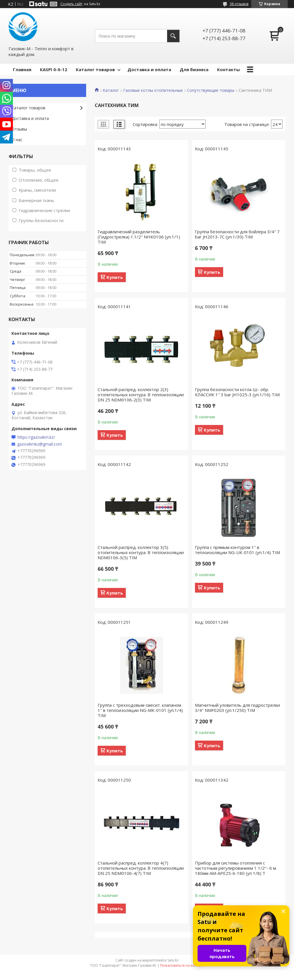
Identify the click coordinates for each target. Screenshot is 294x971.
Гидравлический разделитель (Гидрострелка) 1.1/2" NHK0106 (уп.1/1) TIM (139, 236)
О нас (16, 139)
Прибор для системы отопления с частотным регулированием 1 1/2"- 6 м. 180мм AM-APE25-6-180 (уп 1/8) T (236, 868)
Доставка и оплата (149, 69)
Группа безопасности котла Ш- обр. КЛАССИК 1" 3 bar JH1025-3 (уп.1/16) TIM (237, 392)
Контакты (228, 69)
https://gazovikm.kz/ (36, 437)
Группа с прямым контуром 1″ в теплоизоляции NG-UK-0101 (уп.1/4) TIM (237, 550)
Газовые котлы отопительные (153, 90)
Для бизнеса (194, 69)
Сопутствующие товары (210, 90)
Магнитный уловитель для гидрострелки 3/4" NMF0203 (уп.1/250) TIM (237, 707)
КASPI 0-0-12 (53, 69)
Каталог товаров (95, 69)
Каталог (111, 90)
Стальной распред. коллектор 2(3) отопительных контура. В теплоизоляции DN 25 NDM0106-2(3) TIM (141, 394)
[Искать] (173, 36)
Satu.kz (173, 960)
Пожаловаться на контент (182, 965)
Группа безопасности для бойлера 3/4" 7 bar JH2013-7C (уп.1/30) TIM (237, 234)
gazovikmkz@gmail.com (39, 444)
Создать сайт (71, 4)
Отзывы (19, 129)
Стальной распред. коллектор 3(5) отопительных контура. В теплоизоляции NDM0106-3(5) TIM (141, 552)
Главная (22, 69)
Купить (115, 277)
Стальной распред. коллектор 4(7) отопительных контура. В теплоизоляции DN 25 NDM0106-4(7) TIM (141, 868)
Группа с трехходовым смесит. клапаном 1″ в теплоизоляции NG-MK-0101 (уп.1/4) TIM (140, 710)
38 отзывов (239, 3)
